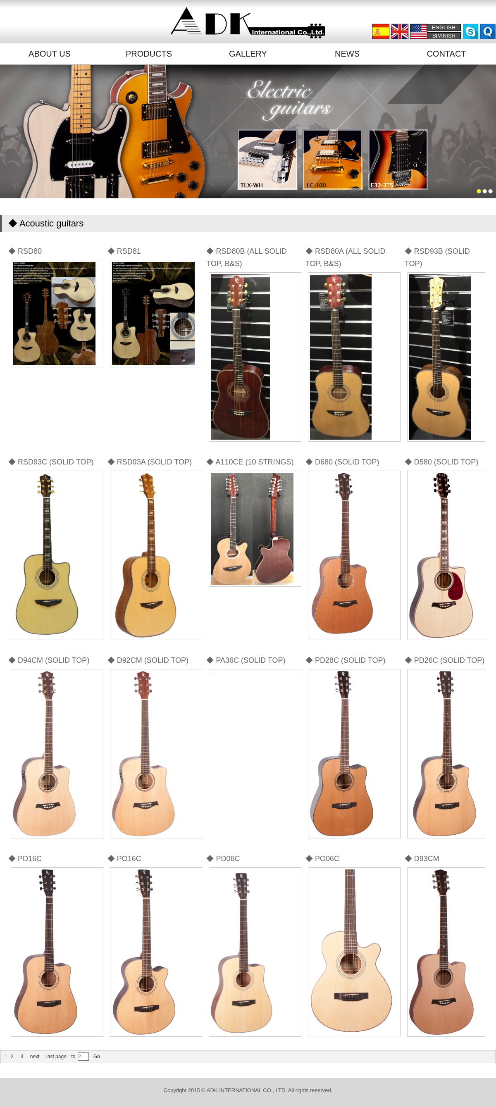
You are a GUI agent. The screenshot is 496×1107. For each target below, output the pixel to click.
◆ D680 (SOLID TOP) (342, 462)
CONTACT (446, 53)
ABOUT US (50, 53)
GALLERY (248, 53)
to (73, 1056)
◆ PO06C (322, 859)
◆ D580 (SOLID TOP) (441, 462)
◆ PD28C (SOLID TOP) (345, 660)
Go (96, 1056)
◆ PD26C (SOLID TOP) (444, 660)
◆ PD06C (223, 859)
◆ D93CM (422, 859)
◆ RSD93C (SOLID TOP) (50, 462)
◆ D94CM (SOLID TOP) (48, 660)
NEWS (347, 53)
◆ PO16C (124, 859)
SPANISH (443, 36)
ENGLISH (443, 27)
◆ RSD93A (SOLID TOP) (149, 462)
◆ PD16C (25, 859)
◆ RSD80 (25, 251)
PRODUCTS (149, 53)
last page (56, 1056)
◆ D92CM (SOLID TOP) (147, 660)
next (35, 1056)
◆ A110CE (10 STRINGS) (249, 462)
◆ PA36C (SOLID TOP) (245, 660)
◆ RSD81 (124, 251)
